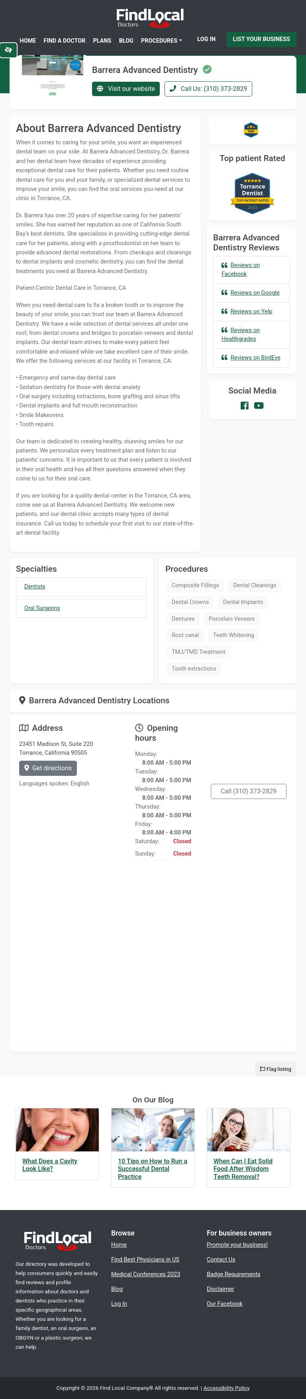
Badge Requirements (234, 1274)
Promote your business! (237, 1244)
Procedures (159, 40)
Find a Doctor (65, 40)
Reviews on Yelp (247, 311)
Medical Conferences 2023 (145, 1274)
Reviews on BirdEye (251, 357)
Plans (102, 40)
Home (28, 40)
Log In (206, 39)
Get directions (48, 768)
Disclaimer (220, 1289)
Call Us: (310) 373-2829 (208, 88)
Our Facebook (225, 1303)
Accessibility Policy (227, 1388)
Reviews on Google (251, 292)
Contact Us (221, 1259)
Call (249, 791)
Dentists (34, 586)
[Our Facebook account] (245, 406)
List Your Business (261, 39)
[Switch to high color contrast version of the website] (8, 50)
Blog (126, 40)
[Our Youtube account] (259, 406)
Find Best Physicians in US (145, 1259)
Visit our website (126, 88)
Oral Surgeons (42, 608)
